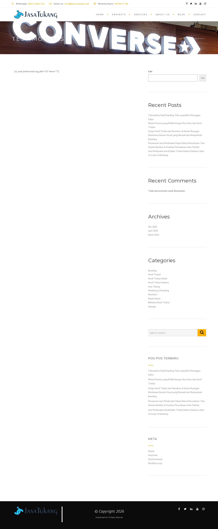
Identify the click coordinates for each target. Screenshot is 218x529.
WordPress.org (155, 463)
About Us (162, 14)
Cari (150, 71)
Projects (119, 14)
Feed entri (153, 455)
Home (100, 14)
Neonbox (152, 294)
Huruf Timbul (154, 274)
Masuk (151, 451)
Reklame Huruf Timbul (158, 302)
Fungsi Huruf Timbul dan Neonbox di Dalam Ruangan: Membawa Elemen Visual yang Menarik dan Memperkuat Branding (175, 135)
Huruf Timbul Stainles (158, 282)
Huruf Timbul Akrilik (157, 278)
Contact (199, 14)
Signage (152, 306)
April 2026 (153, 230)
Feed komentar (155, 459)
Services (140, 14)
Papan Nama (154, 298)
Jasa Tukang (154, 286)
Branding (152, 270)
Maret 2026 (153, 234)
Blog (181, 14)
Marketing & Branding (158, 290)
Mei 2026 (152, 226)
